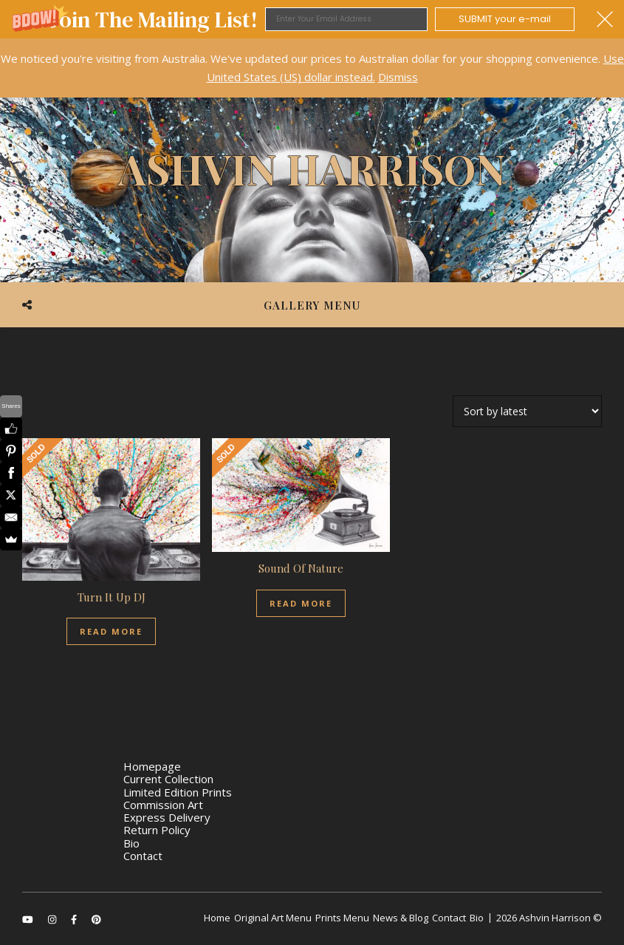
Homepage (152, 766)
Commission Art (163, 804)
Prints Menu (342, 917)
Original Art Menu (273, 917)
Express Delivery (166, 817)
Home (217, 917)
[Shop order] (527, 411)
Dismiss (398, 76)
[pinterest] (96, 919)
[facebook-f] (75, 919)
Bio (131, 843)
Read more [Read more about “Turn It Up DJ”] (111, 631)
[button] (312, 19)
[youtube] (28, 919)
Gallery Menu (312, 305)
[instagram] (53, 919)
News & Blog (400, 917)
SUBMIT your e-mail (505, 19)
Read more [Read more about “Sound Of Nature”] (301, 603)
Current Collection (168, 778)
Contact (142, 855)
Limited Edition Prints (177, 792)
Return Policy (157, 829)
